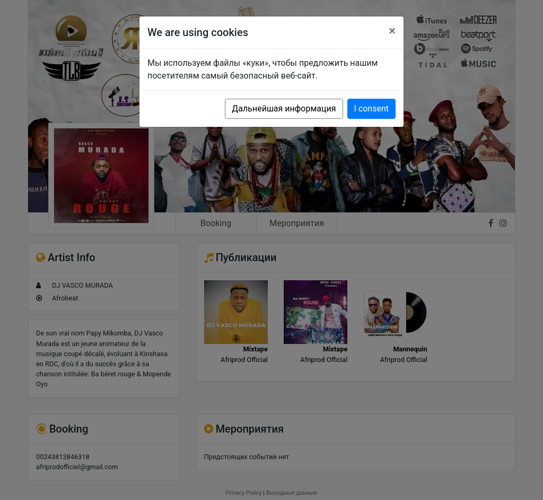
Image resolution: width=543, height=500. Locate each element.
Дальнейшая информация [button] (284, 109)
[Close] (392, 30)
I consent (371, 109)
